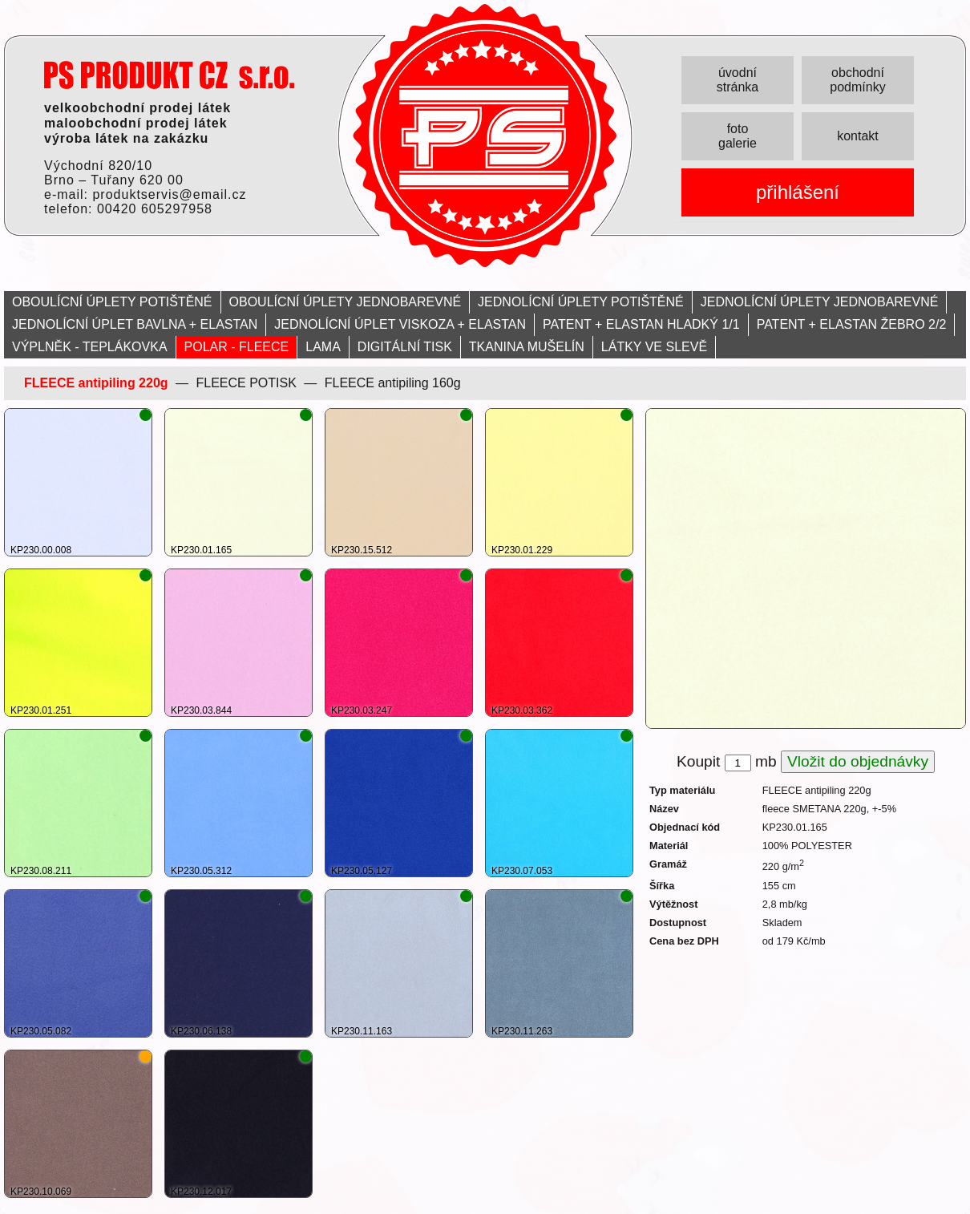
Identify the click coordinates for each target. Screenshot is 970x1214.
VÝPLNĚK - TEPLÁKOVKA (90, 347)
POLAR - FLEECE (236, 347)
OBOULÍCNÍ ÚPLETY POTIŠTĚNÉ (112, 302)
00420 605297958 (154, 209)
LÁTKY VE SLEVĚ (654, 347)
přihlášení (797, 192)
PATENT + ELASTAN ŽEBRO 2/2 (852, 324)
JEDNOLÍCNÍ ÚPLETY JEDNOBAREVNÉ (820, 302)
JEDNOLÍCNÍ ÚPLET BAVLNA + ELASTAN (134, 324)
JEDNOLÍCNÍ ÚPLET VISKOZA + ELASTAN (400, 324)
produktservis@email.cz (169, 194)
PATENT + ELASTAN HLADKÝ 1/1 (641, 324)
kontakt (858, 136)
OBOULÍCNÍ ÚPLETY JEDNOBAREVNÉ (345, 302)
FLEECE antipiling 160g (393, 383)
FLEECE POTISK (246, 383)
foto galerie (737, 136)
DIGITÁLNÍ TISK (405, 347)
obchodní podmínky (857, 80)
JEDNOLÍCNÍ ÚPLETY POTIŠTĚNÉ (581, 302)
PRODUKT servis (169, 75)
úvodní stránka (737, 80)
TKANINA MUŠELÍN (526, 347)
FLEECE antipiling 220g (96, 383)
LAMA (323, 347)
